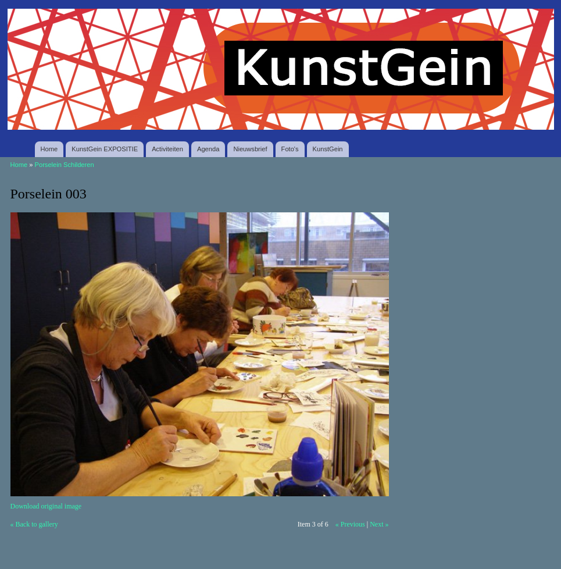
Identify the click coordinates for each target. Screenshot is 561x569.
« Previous (350, 524)
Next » (379, 524)
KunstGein (328, 148)
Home (49, 148)
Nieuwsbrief (250, 148)
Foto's (290, 148)
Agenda (208, 148)
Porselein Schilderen (64, 164)
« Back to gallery (34, 524)
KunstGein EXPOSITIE (105, 148)
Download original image (46, 506)
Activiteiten (167, 148)
